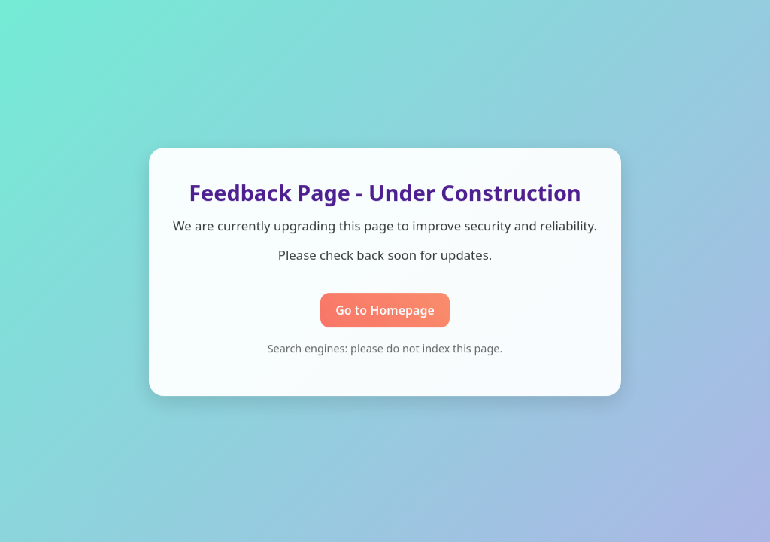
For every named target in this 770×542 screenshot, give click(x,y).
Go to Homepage (385, 310)
